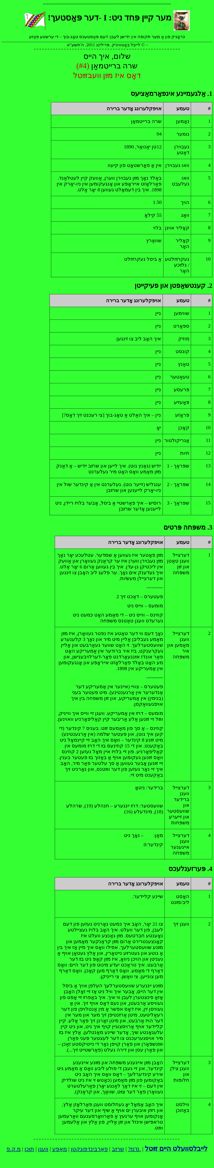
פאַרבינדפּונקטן (89, 1149)
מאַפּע (59, 1149)
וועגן (43, 1149)
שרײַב (118, 1149)
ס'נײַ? (134, 1149)
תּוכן (29, 1149)
